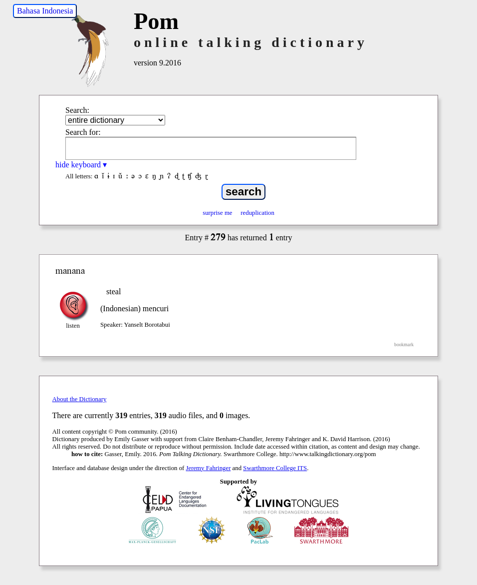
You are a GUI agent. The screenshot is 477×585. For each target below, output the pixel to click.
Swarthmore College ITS (275, 468)
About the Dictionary (79, 399)
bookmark (404, 344)
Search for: (83, 132)
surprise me (217, 212)
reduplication (257, 212)
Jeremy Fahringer (208, 468)
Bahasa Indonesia (45, 10)
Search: (77, 110)
